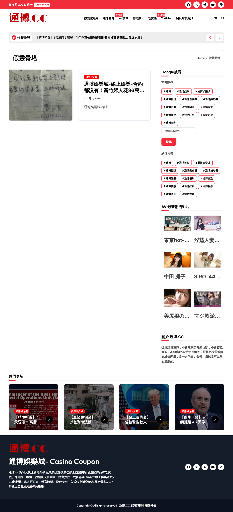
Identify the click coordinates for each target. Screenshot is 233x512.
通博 (168, 91)
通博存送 (208, 107)
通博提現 (171, 99)
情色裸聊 (189, 194)
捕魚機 (138, 18)
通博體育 (109, 16)
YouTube (166, 18)
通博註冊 (171, 107)
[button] (219, 37)
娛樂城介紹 (91, 18)
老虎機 (153, 16)
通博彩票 (208, 115)
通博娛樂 (184, 91)
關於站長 (150, 505)
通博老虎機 (190, 99)
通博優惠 (171, 115)
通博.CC (124, 505)
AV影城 (123, 18)
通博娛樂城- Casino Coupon (54, 461)
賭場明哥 (137, 505)
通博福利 (189, 107)
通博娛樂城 (204, 91)
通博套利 (171, 122)
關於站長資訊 (184, 18)
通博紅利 (189, 115)
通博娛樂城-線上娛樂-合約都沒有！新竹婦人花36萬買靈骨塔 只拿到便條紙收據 (114, 90)
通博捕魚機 (211, 99)
